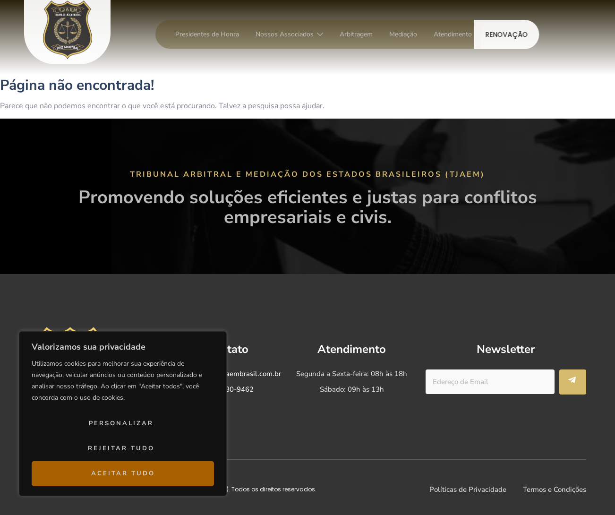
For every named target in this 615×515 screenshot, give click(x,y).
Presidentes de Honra (207, 34)
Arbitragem (356, 34)
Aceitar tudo (123, 473)
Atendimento (453, 34)
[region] (123, 413)
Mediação (403, 34)
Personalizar (121, 423)
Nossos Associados (289, 34)
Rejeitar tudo (121, 448)
